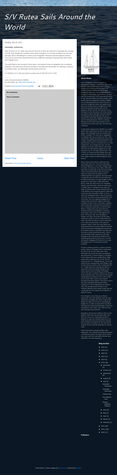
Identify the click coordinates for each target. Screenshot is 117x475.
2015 (103, 356)
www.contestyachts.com (94, 88)
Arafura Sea (107, 394)
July (104, 381)
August (105, 378)
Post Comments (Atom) (23, 163)
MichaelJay (62, 468)
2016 (103, 353)
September (107, 373)
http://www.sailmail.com (27, 82)
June (105, 410)
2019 (103, 347)
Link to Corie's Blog (88, 42)
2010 (103, 432)
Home (40, 158)
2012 (103, 426)
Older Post (69, 158)
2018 (103, 350)
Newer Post (10, 158)
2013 (103, 362)
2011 (103, 429)
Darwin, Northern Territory (107, 404)
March (105, 419)
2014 (103, 359)
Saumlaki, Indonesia (107, 385)
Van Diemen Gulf (107, 398)
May (105, 413)
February (106, 422)
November (106, 365)
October (106, 370)
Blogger (78, 468)
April (105, 416)
